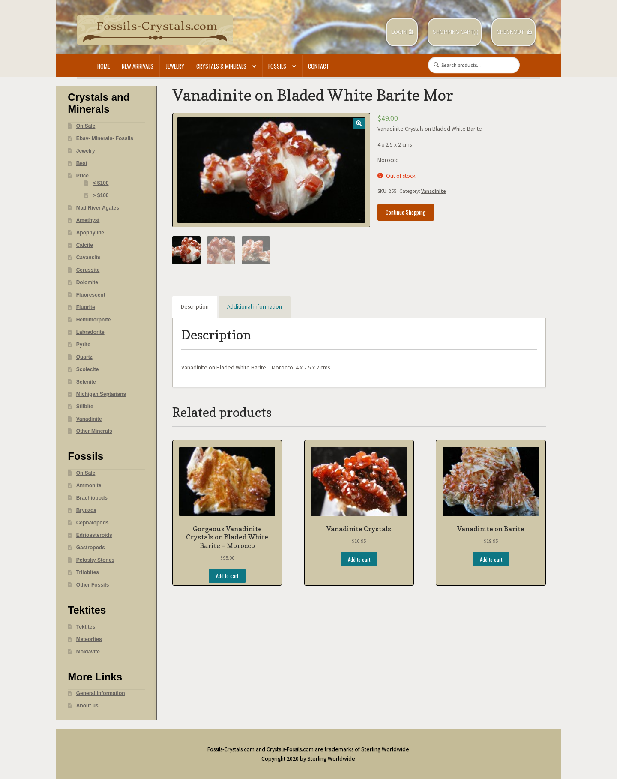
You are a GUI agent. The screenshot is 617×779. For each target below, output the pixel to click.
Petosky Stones (95, 560)
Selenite (86, 382)
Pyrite (83, 345)
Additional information (254, 306)
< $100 (101, 183)
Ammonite (89, 485)
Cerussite (88, 270)
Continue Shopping (405, 212)
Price (82, 176)
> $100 (101, 195)
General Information (100, 693)
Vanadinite (433, 191)
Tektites (85, 627)
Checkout (510, 32)
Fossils (277, 66)
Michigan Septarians (101, 394)
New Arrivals (137, 66)
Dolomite (87, 282)
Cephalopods (92, 523)
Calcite (84, 245)
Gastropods (90, 548)
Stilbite (84, 407)
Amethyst (88, 220)
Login (399, 32)
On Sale (86, 126)
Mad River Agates (97, 208)
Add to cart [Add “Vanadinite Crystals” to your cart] (359, 559)
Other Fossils (92, 585)
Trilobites (87, 572)
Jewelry (175, 66)
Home (103, 66)
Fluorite (85, 307)
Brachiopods (92, 498)
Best (81, 163)
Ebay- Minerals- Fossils (104, 138)
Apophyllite (90, 233)
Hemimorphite (93, 320)
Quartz (84, 357)
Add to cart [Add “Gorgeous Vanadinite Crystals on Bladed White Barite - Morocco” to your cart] (227, 575)
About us (87, 706)
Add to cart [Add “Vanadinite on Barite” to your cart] (491, 559)
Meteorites (89, 639)
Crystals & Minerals (221, 66)
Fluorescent (90, 295)
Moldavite (88, 652)
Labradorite (90, 332)
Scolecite (87, 369)
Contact (318, 66)
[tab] (194, 307)
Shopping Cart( (454, 32)
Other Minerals (94, 431)
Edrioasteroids (94, 535)
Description (195, 306)
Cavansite (88, 258)
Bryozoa (86, 510)
